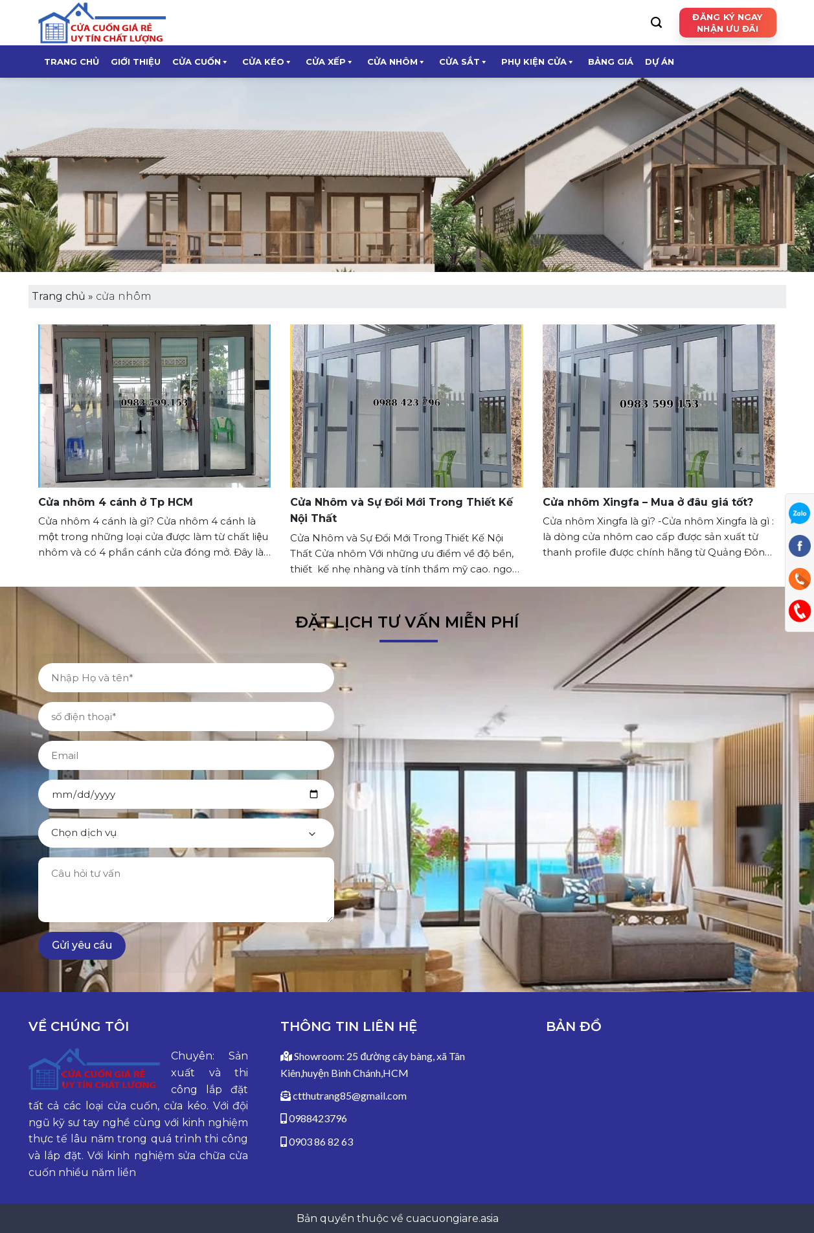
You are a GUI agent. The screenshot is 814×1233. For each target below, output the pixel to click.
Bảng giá (610, 61)
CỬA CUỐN (200, 62)
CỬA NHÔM (396, 62)
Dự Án (659, 61)
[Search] (656, 23)
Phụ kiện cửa (538, 62)
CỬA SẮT (463, 62)
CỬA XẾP (330, 62)
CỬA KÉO (267, 62)
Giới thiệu (136, 61)
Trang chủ (71, 61)
